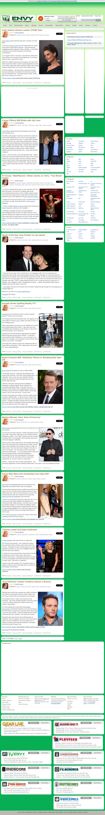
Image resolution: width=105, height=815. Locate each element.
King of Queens (70, 206)
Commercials (94, 190)
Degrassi (81, 195)
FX (29, 422)
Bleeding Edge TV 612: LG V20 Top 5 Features (69, 730)
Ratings (93, 236)
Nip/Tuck (81, 208)
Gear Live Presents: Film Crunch (66, 769)
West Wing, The (83, 222)
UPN (92, 171)
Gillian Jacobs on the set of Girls (18, 206)
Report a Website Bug (8, 710)
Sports (27, 25)
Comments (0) (37, 169)
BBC (80, 159)
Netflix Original (34, 35)
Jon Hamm (17, 278)
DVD (67, 232)
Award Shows (94, 141)
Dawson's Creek (13, 45)
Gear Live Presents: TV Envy (14, 754)
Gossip (47, 35)
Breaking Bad (30, 375)
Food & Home (70, 145)
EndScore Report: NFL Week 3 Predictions (16, 773)
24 (91, 181)
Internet (49, 125)
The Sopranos (94, 220)
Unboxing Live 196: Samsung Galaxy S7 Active (69, 760)
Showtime (81, 169)
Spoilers (52, 184)
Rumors (47, 184)
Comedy (18, 35)
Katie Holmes (6, 41)
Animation (81, 141)
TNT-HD (81, 171)
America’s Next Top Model (96, 184)
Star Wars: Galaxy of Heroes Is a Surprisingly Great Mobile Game (73, 743)
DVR (80, 232)
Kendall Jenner (6, 314)
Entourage (69, 198)
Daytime (81, 143)
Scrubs (92, 211)
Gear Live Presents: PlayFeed (65, 739)
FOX (80, 163)
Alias (67, 183)
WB (67, 174)
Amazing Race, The (84, 183)
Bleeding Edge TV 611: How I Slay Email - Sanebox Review (73, 732)
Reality (48, 183)
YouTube (69, 703)
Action (68, 141)
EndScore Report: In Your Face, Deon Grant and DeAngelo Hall (21, 777)
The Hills (93, 218)
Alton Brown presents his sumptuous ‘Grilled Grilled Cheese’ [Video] (23, 788)
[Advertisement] (52, 8)
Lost (80, 206)
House (92, 204)
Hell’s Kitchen (70, 181)
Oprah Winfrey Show (95, 208)
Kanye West (5, 484)
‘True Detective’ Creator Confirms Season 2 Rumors (26, 582)
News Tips (98, 16)
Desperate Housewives (94, 195)
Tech (10, 25)
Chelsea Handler (6, 540)
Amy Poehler (6, 287)
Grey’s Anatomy (70, 204)
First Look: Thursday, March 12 (65, 792)
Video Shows (59, 25)
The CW (68, 171)
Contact (95, 25)
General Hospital (95, 202)
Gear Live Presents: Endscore (14, 769)
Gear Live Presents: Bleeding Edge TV (66, 724)
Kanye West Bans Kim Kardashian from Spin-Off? (25, 474)
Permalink (8, 82)
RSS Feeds (5, 702)
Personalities (49, 25)
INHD (68, 165)
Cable (36, 125)
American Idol (70, 187)
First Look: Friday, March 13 (64, 790)
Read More (5, 294)
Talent (92, 216)
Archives (87, 25)
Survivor (93, 213)
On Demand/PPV (95, 167)
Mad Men (35, 273)
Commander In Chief (83, 191)
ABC (23, 184)
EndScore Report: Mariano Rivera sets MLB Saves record (20, 775)
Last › (20, 638)
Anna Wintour (14, 345)
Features (41, 35)
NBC (40, 125)
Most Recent (33, 722)
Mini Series (36, 183)
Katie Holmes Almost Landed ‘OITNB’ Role (22, 30)
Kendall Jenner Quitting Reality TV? (19, 303)
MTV (29, 184)
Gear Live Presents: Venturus (66, 799)
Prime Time (43, 183)
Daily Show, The (95, 192)
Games (81, 145)
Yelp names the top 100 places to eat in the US (17, 790)
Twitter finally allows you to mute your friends (68, 805)
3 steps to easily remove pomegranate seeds (16, 792)
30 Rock (81, 181)
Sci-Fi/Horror (94, 149)
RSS (78, 16)
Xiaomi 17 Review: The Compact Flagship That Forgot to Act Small (57, 1)
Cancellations (94, 229)
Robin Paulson (19, 180)
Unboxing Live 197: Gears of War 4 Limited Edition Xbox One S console (76, 758)
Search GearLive (7, 700)
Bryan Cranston (6, 370)
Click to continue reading (21, 78)
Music (92, 147)
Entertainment (18, 25)
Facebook (70, 701)
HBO (26, 184)
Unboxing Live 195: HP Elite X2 (65, 762)
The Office (81, 220)
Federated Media (55, 703)
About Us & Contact (23, 698)
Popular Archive (6, 704)
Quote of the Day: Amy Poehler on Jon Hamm (23, 235)
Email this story (47, 82)
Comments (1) (37, 82)
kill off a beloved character (31, 196)
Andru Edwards (19, 32)
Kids (92, 145)
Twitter (69, 705)
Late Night (25, 125)
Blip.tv (69, 708)
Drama (24, 35)
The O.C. (69, 220)
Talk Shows (31, 125)
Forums (67, 25)
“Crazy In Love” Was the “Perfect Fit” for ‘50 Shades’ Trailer (72, 775)
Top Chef (69, 222)
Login (47, 18)
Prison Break (70, 211)
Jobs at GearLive (23, 704)
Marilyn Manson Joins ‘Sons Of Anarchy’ (21, 417)
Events (41, 25)
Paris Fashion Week (15, 335)
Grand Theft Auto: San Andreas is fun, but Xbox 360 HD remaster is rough (75, 745)
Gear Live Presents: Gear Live (14, 724)
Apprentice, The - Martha (95, 187)
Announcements (34, 422)
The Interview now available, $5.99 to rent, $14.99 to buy (72, 773)
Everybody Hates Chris (95, 199)
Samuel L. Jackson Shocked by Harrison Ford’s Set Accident (73, 777)
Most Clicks (45, 722)
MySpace (69, 707)
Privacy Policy (6, 708)
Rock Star (81, 211)
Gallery (74, 25)
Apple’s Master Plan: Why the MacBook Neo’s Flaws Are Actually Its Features (25, 733)
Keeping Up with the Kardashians (11, 496)
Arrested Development (70, 191)
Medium (93, 206)
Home (5, 25)
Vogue (18, 320)
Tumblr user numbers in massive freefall (67, 803)
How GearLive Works (24, 700)
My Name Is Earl (71, 208)
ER (79, 198)
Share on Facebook (27, 82)
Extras (68, 202)
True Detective (14, 594)
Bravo (92, 159)
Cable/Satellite (83, 229)
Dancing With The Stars (71, 195)
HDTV (92, 234)
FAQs (20, 702)
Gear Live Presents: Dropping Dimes (66, 784)
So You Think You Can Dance (83, 214)
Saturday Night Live (37, 240)
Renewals (42, 586)
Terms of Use (6, 706)
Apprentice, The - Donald (83, 187)
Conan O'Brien (6, 131)
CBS (80, 161)
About (81, 25)
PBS (67, 169)
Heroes (81, 204)
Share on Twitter (16, 82)
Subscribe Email (88, 16)
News (42, 184)
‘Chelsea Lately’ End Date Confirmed (19, 530)
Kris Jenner (13, 514)
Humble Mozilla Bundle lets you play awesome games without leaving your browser (78, 747)
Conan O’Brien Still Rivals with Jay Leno (21, 120)
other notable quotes (24, 291)
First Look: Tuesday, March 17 (64, 788)
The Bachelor (70, 218)
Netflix (28, 35)
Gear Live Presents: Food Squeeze (14, 784)
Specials (68, 151)
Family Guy (82, 202)
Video (3, 186)
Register (48, 20)
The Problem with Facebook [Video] (66, 807)
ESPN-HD (93, 161)
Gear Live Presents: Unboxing (66, 754)
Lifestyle (33, 25)
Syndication (94, 169)
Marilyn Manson (6, 428)
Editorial (93, 232)
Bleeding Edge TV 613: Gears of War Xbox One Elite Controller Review (76, 728)
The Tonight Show (31, 137)
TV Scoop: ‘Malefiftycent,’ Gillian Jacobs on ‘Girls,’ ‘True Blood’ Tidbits (23, 762)
